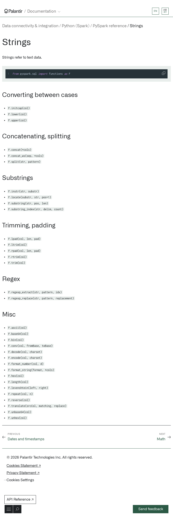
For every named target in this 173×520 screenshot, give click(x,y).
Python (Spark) (75, 26)
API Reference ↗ (20, 499)
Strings (136, 26)
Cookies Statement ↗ (24, 465)
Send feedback (150, 509)
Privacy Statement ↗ (23, 473)
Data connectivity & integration (30, 26)
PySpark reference (110, 26)
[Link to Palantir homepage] (13, 11)
